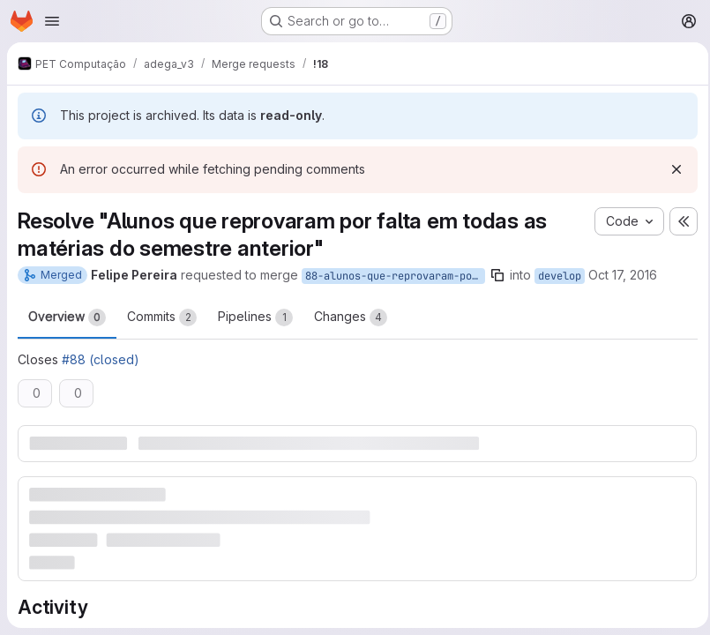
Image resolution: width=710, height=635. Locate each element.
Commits (162, 321)
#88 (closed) (100, 362)
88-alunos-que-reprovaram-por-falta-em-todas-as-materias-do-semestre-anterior (395, 276)
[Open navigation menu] (52, 21)
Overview (67, 321)
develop (559, 276)
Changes (350, 321)
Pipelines (255, 321)
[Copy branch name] (497, 275)
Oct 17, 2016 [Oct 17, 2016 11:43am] (622, 274)
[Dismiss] (671, 169)
